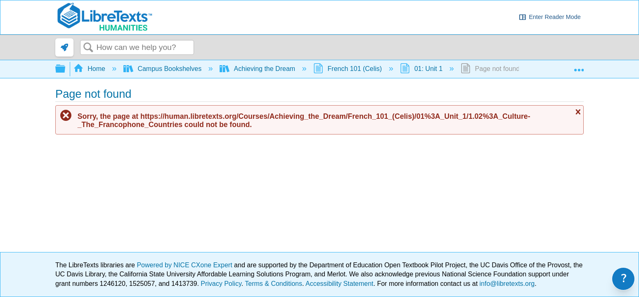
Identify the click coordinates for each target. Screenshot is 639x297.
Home (90, 68)
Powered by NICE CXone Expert (185, 265)
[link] (64, 47)
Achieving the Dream (258, 68)
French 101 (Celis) (348, 68)
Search (88, 48)
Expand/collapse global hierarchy (65, 69)
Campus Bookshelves (163, 68)
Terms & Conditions (273, 283)
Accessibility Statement (339, 283)
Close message (577, 112)
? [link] (624, 278)
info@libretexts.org (506, 283)
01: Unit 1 (422, 68)
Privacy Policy (221, 283)
